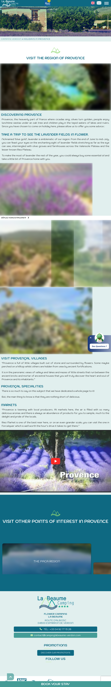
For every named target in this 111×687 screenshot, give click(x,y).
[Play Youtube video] (55, 461)
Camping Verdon (11, 39)
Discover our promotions (55, 652)
